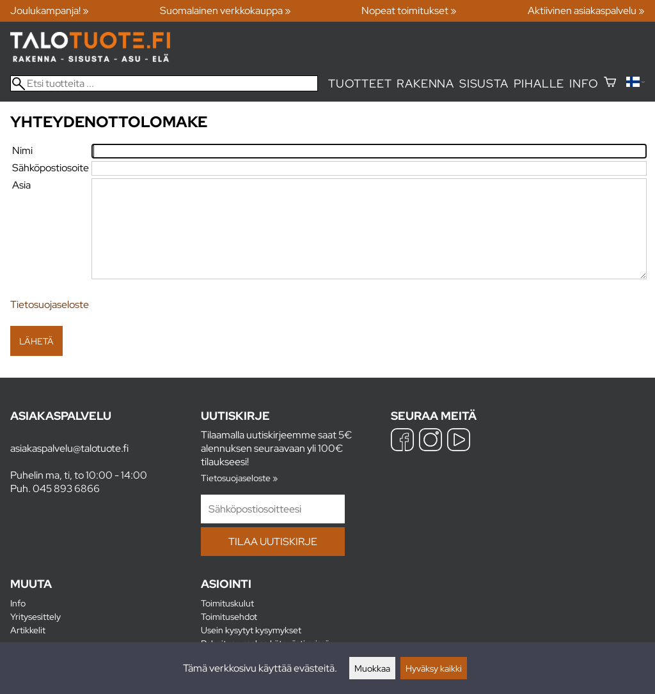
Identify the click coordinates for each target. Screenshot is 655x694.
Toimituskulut (227, 603)
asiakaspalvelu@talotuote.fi (69, 448)
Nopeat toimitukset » (409, 10)
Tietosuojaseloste (49, 304)
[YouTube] (458, 441)
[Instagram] (430, 441)
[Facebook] (402, 441)
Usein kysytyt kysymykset (251, 630)
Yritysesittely (35, 616)
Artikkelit (27, 630)
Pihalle (539, 83)
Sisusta (484, 83)
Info (583, 83)
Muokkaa (372, 668)
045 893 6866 (66, 488)
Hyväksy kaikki (434, 668)
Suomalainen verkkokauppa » (225, 10)
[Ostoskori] (610, 83)
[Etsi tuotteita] (164, 83)
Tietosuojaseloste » (239, 478)
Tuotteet (359, 83)
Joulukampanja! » (49, 10)
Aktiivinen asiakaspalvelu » (586, 10)
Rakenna (425, 83)
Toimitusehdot (229, 616)
